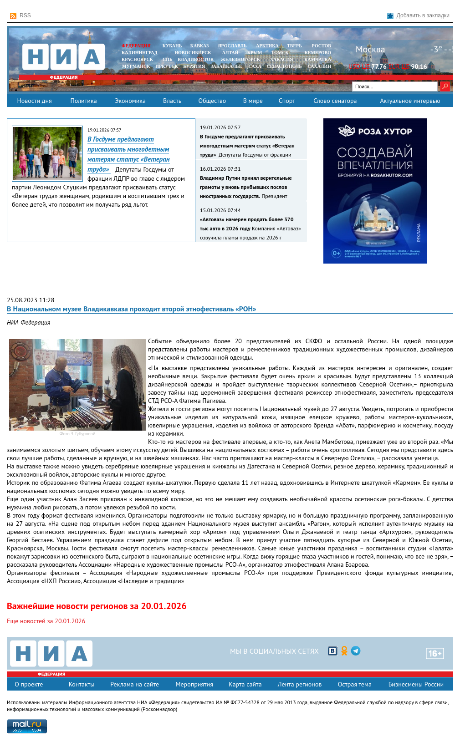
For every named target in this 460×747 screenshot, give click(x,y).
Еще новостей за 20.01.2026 (46, 621)
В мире (253, 101)
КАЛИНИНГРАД (139, 52)
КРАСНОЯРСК (137, 59)
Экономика (130, 101)
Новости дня (34, 101)
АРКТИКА (267, 45)
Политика (83, 101)
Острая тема (355, 684)
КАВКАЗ (199, 45)
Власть (172, 101)
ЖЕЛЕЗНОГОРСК (240, 59)
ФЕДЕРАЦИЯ (136, 45)
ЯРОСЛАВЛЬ (232, 45)
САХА (254, 66)
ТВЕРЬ (294, 45)
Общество (212, 101)
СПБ (168, 59)
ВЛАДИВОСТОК (196, 59)
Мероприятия (194, 684)
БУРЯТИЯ (194, 66)
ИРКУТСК (166, 66)
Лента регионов (300, 684)
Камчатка (317, 59)
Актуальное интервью (410, 101)
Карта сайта (245, 684)
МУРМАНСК (136, 66)
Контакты (82, 684)
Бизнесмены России (416, 684)
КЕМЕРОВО (318, 52)
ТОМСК (281, 52)
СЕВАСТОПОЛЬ (284, 66)
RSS (20, 15)
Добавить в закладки (418, 15)
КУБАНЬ (172, 45)
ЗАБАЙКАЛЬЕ (226, 66)
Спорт (287, 101)
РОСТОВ (321, 45)
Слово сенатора (335, 101)
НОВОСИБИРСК (192, 52)
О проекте (29, 684)
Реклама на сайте (134, 684)
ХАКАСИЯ (281, 59)
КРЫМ (254, 52)
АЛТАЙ (230, 52)
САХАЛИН (319, 66)
